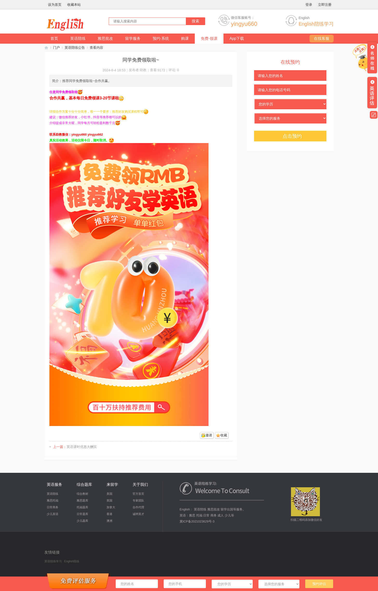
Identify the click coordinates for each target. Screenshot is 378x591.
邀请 (208, 435)
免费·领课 (209, 38)
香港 (109, 514)
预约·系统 (161, 38)
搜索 (195, 21)
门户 (56, 47)
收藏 (223, 435)
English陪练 (71, 561)
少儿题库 (82, 520)
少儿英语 (52, 514)
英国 (109, 500)
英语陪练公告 (75, 47)
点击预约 (292, 136)
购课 (185, 38)
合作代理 (138, 507)
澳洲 (109, 520)
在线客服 (321, 38)
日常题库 (82, 514)
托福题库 (82, 507)
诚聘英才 (138, 514)
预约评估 (319, 584)
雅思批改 (105, 38)
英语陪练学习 (46, 47)
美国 (109, 493)
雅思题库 (82, 500)
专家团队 (138, 500)
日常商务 (52, 507)
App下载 (237, 38)
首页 (54, 38)
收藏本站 (74, 5)
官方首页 (138, 493)
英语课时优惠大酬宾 (82, 447)
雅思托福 (52, 500)
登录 (308, 5)
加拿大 (111, 507)
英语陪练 (78, 38)
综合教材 (82, 493)
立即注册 (324, 5)
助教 (143, 70)
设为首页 (54, 5)
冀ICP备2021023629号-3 (197, 521)
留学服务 (133, 38)
